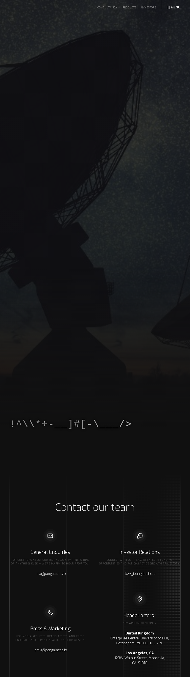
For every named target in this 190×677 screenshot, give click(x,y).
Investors (148, 7)
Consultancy (107, 7)
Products (129, 7)
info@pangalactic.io (50, 573)
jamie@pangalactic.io (50, 650)
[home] (35, 6)
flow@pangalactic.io (140, 573)
